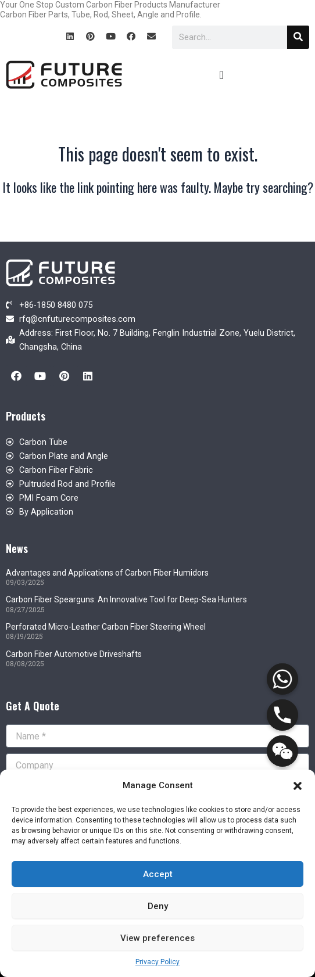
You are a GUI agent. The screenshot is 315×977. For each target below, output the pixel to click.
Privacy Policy (157, 962)
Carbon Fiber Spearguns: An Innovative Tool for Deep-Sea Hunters (126, 599)
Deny (158, 906)
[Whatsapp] (282, 679)
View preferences (157, 938)
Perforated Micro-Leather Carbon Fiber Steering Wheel (106, 626)
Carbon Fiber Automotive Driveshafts (74, 654)
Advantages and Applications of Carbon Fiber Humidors (107, 572)
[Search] (298, 37)
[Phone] (282, 715)
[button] (297, 786)
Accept (158, 874)
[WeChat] (282, 751)
